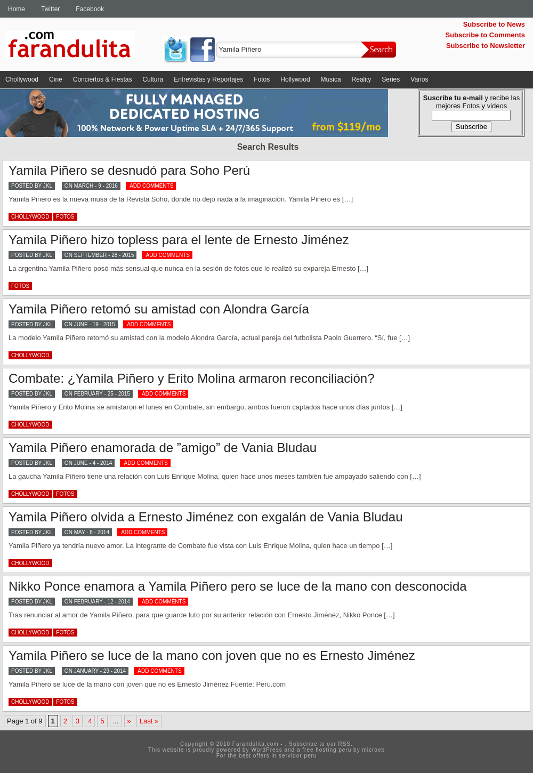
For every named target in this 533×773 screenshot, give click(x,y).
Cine (55, 79)
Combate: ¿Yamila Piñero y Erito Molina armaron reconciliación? (192, 378)
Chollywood (21, 79)
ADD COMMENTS (151, 186)
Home (16, 9)
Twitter (50, 9)
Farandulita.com (82, 46)
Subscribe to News (494, 24)
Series (391, 79)
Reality (362, 79)
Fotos (262, 79)
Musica (331, 79)
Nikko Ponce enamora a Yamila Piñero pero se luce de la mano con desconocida (238, 586)
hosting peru (333, 750)
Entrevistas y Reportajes (208, 79)
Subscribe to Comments (485, 35)
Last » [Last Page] (149, 721)
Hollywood (295, 79)
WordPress (266, 750)
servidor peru (298, 756)
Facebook (90, 9)
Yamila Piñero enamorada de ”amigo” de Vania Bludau (163, 447)
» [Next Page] (129, 721)
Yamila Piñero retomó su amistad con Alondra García (159, 309)
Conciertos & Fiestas (102, 79)
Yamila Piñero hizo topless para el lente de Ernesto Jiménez (179, 239)
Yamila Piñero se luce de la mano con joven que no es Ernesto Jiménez (212, 655)
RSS (344, 744)
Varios (419, 79)
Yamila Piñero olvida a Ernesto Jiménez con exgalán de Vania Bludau (206, 517)
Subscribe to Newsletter (485, 46)
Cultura (152, 79)
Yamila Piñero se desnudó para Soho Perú (129, 170)
